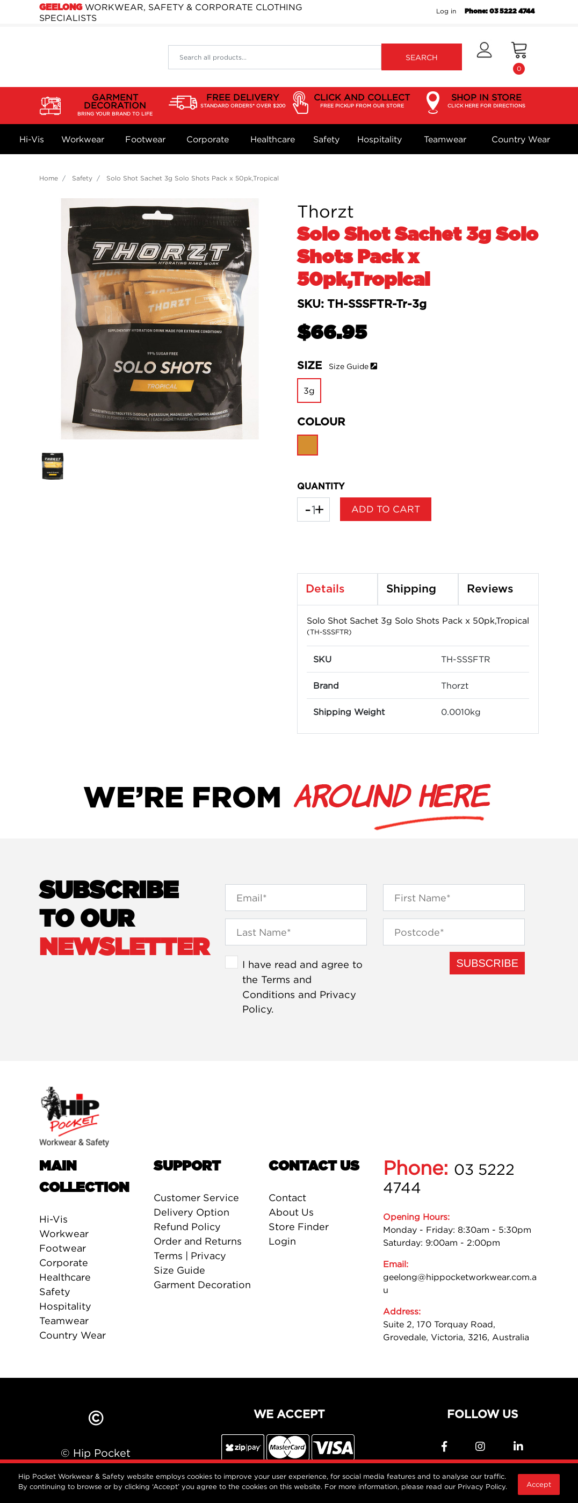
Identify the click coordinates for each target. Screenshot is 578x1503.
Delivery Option (191, 1212)
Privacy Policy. (482, 1486)
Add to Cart (385, 509)
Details (325, 589)
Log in (446, 11)
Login (282, 1241)
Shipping (411, 589)
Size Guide (349, 366)
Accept (538, 1484)
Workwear (82, 139)
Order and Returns (198, 1241)
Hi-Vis (31, 139)
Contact (287, 1198)
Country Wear (521, 139)
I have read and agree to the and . (302, 986)
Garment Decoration (202, 1285)
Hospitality (379, 139)
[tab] (337, 589)
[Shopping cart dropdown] (519, 56)
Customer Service (196, 1198)
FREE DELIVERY (242, 101)
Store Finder (299, 1227)
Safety (326, 139)
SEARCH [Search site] (422, 57)
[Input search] (274, 57)
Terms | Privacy (190, 1256)
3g (309, 390)
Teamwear (445, 139)
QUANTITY (320, 486)
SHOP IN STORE (486, 101)
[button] (484, 56)
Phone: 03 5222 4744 (499, 11)
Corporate (207, 139)
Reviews (490, 589)
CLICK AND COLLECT (362, 101)
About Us (291, 1212)
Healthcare (272, 139)
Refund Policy (187, 1227)
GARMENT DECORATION (114, 105)
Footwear (145, 139)
